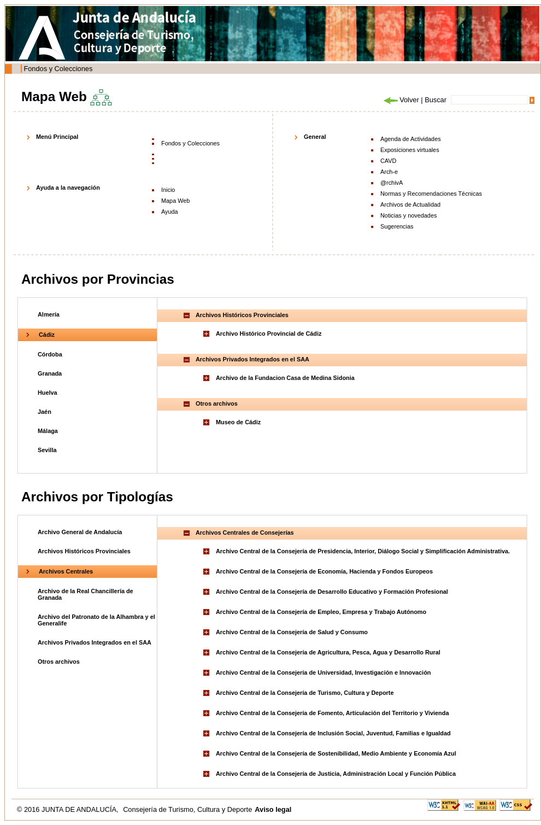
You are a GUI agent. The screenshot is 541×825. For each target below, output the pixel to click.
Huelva (47, 392)
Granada (50, 373)
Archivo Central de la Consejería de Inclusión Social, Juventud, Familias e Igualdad (333, 733)
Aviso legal (273, 809)
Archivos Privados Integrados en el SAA (94, 642)
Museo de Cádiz (238, 422)
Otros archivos (59, 661)
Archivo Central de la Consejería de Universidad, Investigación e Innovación (323, 672)
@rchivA (391, 182)
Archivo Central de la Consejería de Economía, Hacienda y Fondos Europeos (324, 571)
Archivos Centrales (66, 571)
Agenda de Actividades (410, 139)
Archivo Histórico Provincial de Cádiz (268, 333)
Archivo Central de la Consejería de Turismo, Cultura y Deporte (305, 692)
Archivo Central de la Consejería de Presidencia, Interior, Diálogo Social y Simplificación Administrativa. (363, 551)
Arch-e (389, 171)
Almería (49, 314)
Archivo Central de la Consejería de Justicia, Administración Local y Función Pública (336, 773)
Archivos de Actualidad (410, 204)
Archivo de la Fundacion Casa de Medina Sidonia (285, 378)
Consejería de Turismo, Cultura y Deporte (187, 809)
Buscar (435, 100)
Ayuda (169, 211)
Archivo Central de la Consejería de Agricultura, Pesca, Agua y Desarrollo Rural (328, 652)
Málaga (48, 431)
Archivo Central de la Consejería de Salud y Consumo (292, 632)
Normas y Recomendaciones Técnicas (431, 193)
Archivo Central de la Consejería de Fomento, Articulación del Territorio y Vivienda (332, 713)
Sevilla (47, 450)
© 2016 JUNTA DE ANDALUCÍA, (68, 809)
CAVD (388, 160)
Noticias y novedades (408, 215)
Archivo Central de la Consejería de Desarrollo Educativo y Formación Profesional (332, 591)
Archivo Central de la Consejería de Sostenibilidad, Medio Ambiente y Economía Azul (336, 753)
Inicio (168, 189)
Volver (400, 100)
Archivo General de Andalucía (80, 532)
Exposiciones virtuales (409, 150)
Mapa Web (175, 200)
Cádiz (47, 334)
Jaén (44, 411)
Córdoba (50, 354)
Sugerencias (396, 226)
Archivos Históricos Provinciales (84, 551)
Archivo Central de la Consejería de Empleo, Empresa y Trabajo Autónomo (321, 611)
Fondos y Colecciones (57, 69)
